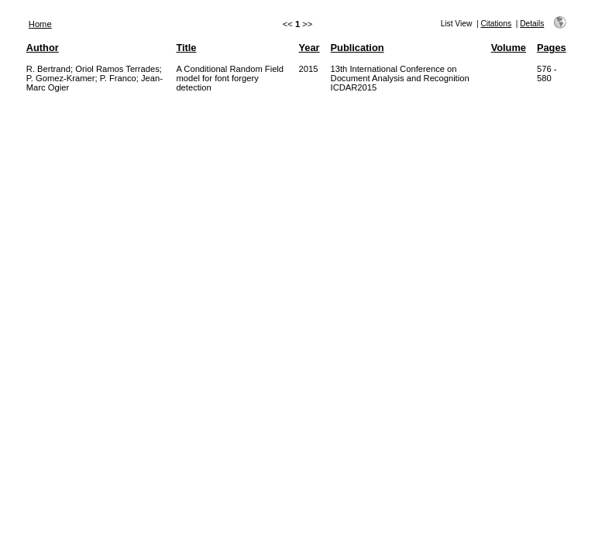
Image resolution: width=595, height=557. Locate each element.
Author (42, 47)
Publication (357, 47)
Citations (495, 23)
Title (186, 47)
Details (532, 23)
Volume (508, 47)
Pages (551, 47)
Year (309, 47)
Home (40, 24)
